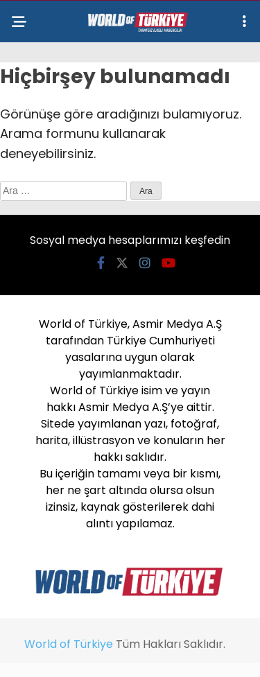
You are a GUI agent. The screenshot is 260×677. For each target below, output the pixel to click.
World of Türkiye (68, 644)
